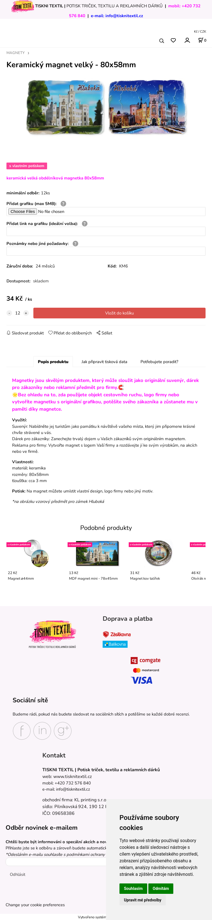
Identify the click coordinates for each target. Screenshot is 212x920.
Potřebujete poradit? (159, 362)
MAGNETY (15, 52)
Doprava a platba (128, 618)
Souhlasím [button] (133, 888)
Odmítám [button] (161, 888)
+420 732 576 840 (73, 783)
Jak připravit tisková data (104, 362)
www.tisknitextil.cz (72, 776)
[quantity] (17, 313)
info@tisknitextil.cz (124, 16)
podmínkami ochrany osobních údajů (100, 854)
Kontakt (54, 755)
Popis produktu (53, 362)
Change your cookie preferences (35, 905)
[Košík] (202, 40)
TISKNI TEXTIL (49, 6)
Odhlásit (17, 874)
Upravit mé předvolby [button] (142, 900)
